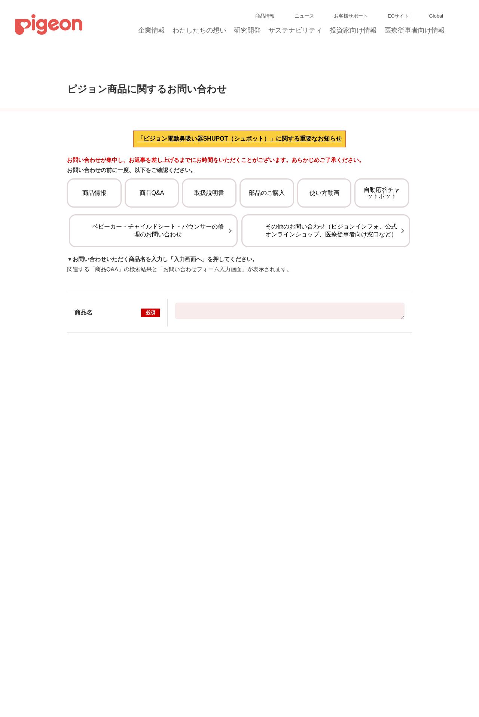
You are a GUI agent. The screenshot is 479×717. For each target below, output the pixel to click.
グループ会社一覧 (64, 681)
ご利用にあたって (226, 694)
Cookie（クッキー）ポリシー (44, 694)
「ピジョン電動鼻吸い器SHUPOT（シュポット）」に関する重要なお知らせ (239, 187)
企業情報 (151, 32)
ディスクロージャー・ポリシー (117, 681)
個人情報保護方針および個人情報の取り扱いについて (207, 681)
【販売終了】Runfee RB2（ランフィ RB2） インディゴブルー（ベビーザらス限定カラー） (290, 378)
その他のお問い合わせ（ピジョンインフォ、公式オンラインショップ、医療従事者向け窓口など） (331, 298)
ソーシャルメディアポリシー (175, 694)
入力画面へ (239, 429)
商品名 (117, 380)
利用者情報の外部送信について (110, 694)
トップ (52, 74)
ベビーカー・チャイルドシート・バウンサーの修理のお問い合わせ (158, 298)
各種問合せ (260, 694)
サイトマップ (28, 681)
